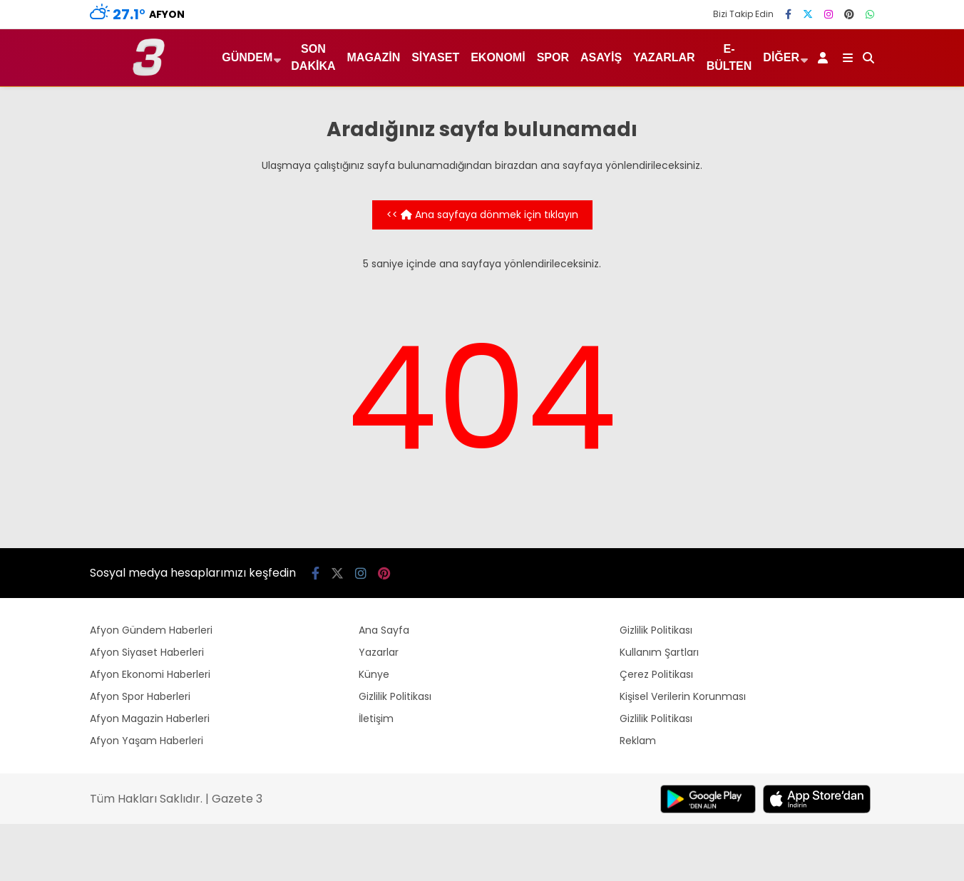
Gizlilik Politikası (395, 696)
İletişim (376, 718)
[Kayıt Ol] (825, 57)
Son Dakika (313, 57)
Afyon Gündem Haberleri (151, 630)
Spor (553, 57)
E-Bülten (729, 57)
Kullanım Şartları (659, 652)
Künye (374, 674)
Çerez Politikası (656, 674)
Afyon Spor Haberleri (140, 696)
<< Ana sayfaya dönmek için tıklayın (482, 214)
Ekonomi (498, 57)
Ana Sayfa (384, 630)
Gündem (247, 57)
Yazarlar (664, 57)
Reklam (638, 740)
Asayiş (601, 57)
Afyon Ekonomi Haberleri (150, 674)
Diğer (781, 57)
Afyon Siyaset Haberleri (147, 652)
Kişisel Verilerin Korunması (683, 696)
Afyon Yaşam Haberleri (146, 740)
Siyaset (435, 57)
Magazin (374, 57)
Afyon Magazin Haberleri (150, 718)
